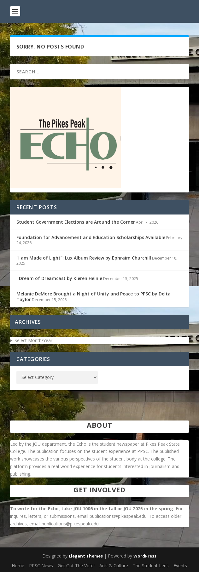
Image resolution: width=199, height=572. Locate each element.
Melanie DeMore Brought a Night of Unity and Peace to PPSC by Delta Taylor (93, 296)
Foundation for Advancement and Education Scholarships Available (90, 237)
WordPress (144, 556)
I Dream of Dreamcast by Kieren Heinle (59, 278)
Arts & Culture (113, 566)
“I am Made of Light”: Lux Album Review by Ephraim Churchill (83, 258)
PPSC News (41, 566)
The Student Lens (151, 566)
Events (180, 566)
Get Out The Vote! (76, 566)
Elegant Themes (86, 556)
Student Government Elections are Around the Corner (75, 222)
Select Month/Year (33, 340)
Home (18, 566)
